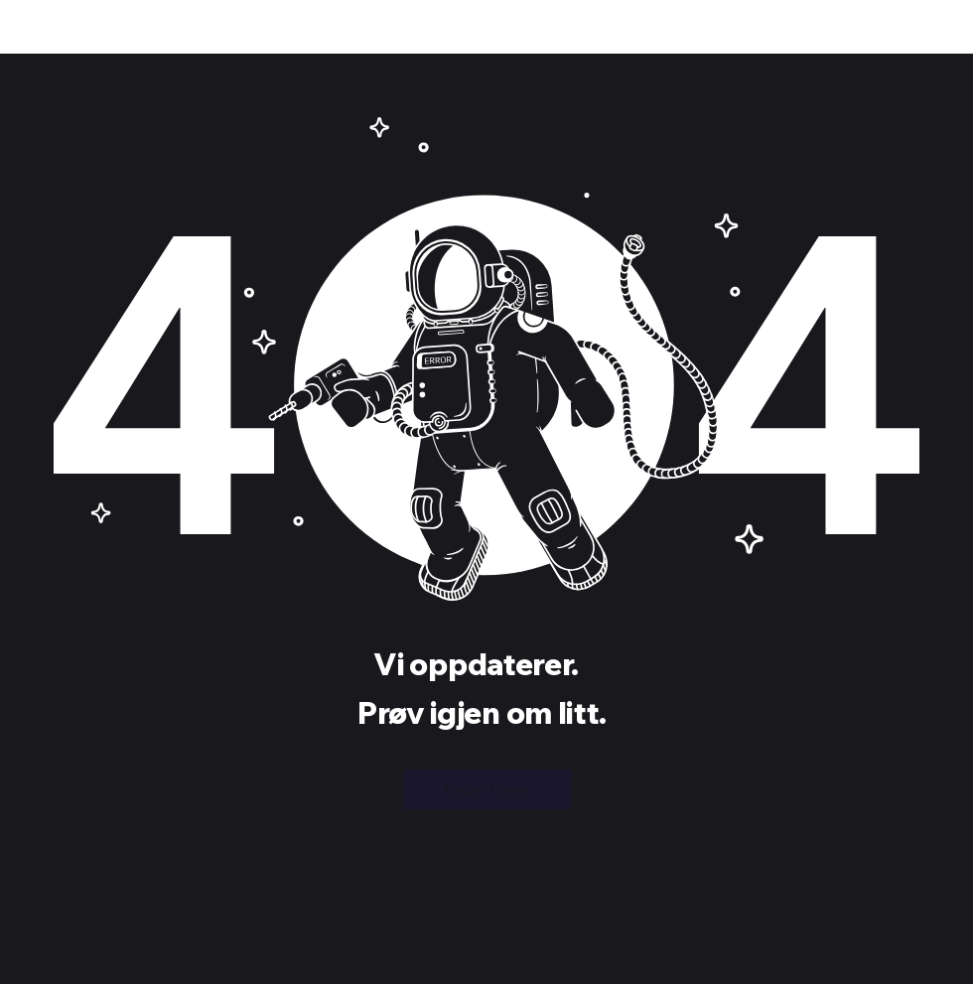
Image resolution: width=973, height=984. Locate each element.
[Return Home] (487, 789)
